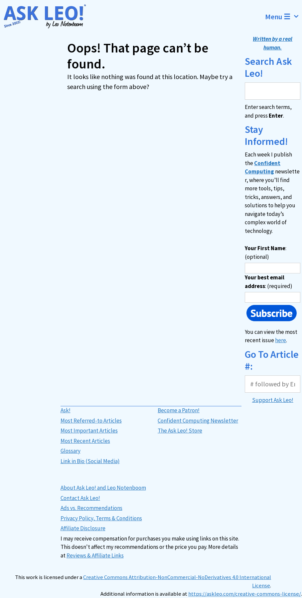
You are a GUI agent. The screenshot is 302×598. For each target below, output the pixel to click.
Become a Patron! (179, 410)
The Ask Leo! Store (180, 430)
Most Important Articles (89, 430)
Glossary (70, 450)
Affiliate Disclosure (83, 528)
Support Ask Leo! (272, 400)
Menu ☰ (283, 16)
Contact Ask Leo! (80, 498)
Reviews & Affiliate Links (95, 555)
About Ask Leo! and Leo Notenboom (103, 487)
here (280, 340)
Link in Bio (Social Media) (90, 461)
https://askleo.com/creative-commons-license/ (244, 593)
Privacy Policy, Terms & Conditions (101, 518)
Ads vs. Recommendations (91, 508)
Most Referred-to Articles (91, 420)
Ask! (66, 410)
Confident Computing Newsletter (198, 420)
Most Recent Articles (85, 441)
